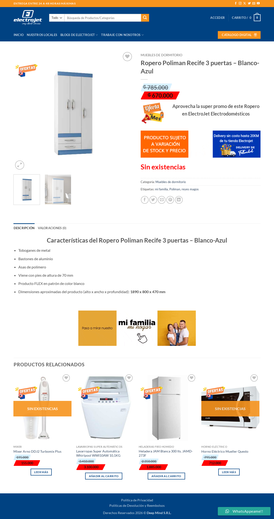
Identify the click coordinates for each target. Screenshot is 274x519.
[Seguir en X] (244, 3)
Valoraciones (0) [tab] (52, 228)
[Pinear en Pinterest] (170, 200)
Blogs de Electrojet (79, 35)
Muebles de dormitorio (161, 55)
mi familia (161, 189)
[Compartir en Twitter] (153, 200)
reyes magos (190, 189)
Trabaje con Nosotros (122, 35)
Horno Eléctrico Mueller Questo (224, 451)
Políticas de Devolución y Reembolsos (137, 505)
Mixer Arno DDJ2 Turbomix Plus (37, 451)
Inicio (19, 35)
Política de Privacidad (137, 500)
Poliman (174, 189)
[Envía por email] (162, 200)
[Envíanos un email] (253, 3)
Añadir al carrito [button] (104, 476)
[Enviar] (145, 18)
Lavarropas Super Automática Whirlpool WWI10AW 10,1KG (98, 453)
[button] (217, 17)
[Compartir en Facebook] (145, 200)
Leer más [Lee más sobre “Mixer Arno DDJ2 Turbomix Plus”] (41, 472)
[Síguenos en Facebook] (235, 3)
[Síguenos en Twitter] (249, 3)
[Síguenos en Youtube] (258, 3)
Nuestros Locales (42, 35)
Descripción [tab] (24, 228)
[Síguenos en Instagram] (240, 3)
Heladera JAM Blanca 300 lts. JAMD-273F (166, 453)
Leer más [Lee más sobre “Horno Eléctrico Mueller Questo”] (229, 472)
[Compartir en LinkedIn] (179, 200)
